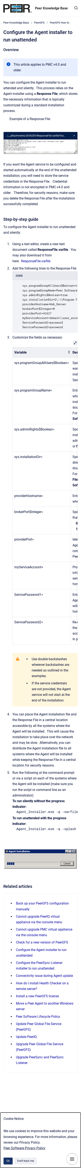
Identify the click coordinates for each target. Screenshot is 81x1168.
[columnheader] (42, 352)
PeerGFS (39, 22)
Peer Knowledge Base (51, 8)
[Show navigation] (72, 1159)
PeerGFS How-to (59, 22)
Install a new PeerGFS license (37, 996)
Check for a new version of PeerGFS (42, 942)
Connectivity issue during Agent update (44, 976)
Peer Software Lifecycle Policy (38, 1017)
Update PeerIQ (26, 1037)
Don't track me (25, 1160)
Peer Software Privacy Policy (24, 1148)
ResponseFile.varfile (35, 261)
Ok (8, 1160)
